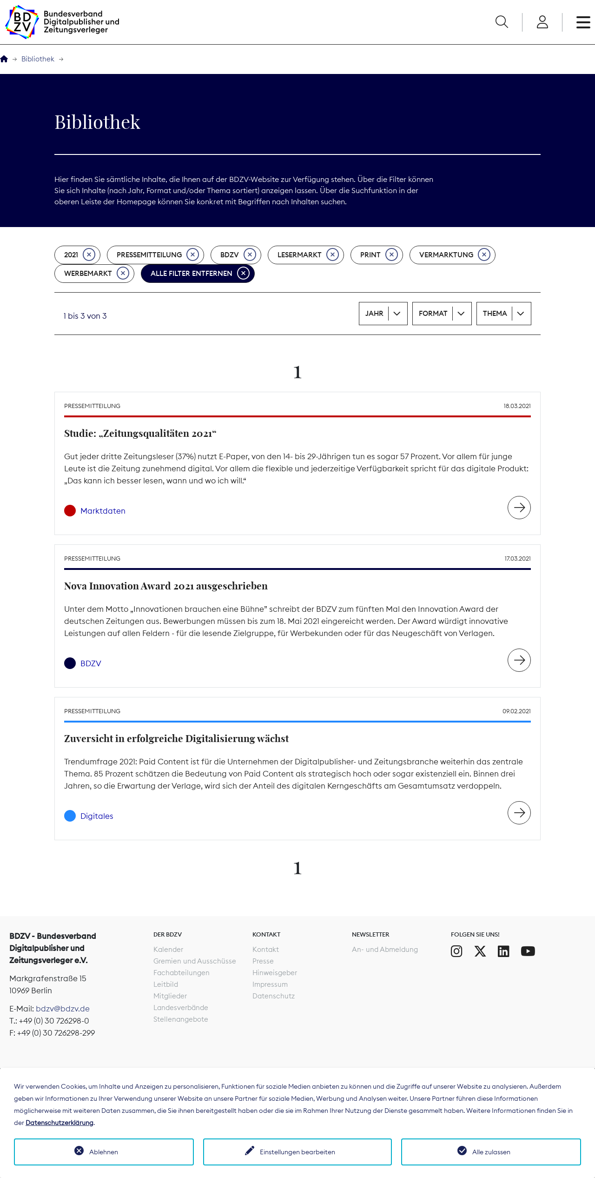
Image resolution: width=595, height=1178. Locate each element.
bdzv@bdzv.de (63, 1009)
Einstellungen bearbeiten (297, 1152)
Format (433, 313)
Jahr (374, 313)
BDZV (238, 255)
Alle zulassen (491, 1152)
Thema (495, 313)
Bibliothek (37, 58)
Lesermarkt (308, 255)
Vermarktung (454, 255)
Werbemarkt (96, 273)
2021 (79, 255)
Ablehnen (103, 1152)
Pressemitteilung (158, 255)
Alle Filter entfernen (200, 273)
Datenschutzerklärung (59, 1122)
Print (379, 255)
